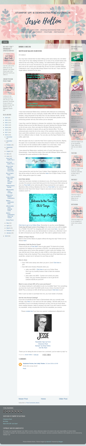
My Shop (5, 421)
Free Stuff (27, 185)
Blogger (60, 441)
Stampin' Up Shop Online (42, 346)
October (9, 145)
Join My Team (43, 347)
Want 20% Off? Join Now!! (10, 423)
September (10, 147)
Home (5, 42)
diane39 (48, 441)
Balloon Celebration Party (10, 202)
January (9, 233)
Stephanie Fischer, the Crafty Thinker (34, 363)
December (9, 137)
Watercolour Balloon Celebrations (10, 196)
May (8, 223)
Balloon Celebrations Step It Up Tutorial (10, 215)
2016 (6, 135)
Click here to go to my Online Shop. (29, 225)
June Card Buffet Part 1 (10, 163)
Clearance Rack (43, 344)
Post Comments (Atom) (32, 402)
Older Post (63, 399)
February (9, 230)
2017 (6, 132)
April (8, 225)
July (8, 153)
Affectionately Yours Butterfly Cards (10, 208)
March (8, 228)
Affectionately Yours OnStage (10, 191)
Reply (24, 368)
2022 (6, 120)
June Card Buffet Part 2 (10, 159)
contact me (29, 311)
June (8, 156)
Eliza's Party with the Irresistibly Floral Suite (10, 169)
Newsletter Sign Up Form (43, 342)
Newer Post (23, 399)
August (9, 151)
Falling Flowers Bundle (10, 186)
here (47, 173)
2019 (6, 127)
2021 (6, 122)
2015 (6, 236)
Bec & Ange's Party (10, 174)
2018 (6, 130)
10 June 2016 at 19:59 (52, 363)
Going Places (10, 220)
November (9, 141)
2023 (6, 117)
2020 (6, 125)
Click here (57, 262)
